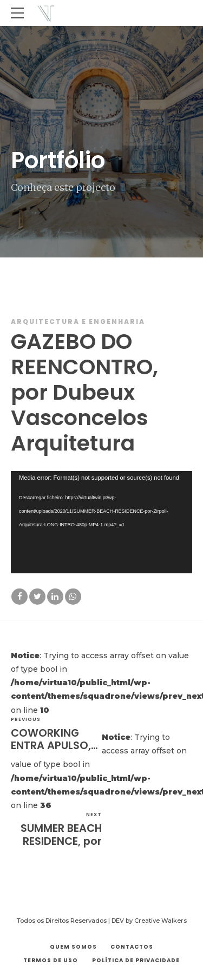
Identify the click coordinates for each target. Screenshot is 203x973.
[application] (101, 522)
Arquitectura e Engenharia (78, 321)
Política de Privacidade (136, 960)
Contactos (131, 947)
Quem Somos (73, 947)
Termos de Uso (50, 960)
